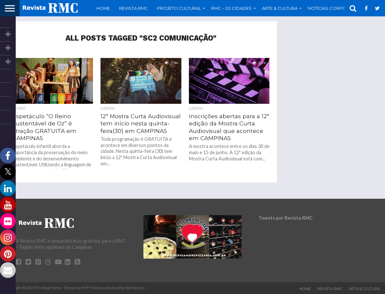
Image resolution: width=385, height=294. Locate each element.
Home (103, 8)
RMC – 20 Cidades (231, 8)
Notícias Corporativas (336, 8)
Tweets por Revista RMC (286, 218)
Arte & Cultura (280, 8)
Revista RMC (133, 8)
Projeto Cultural (179, 8)
